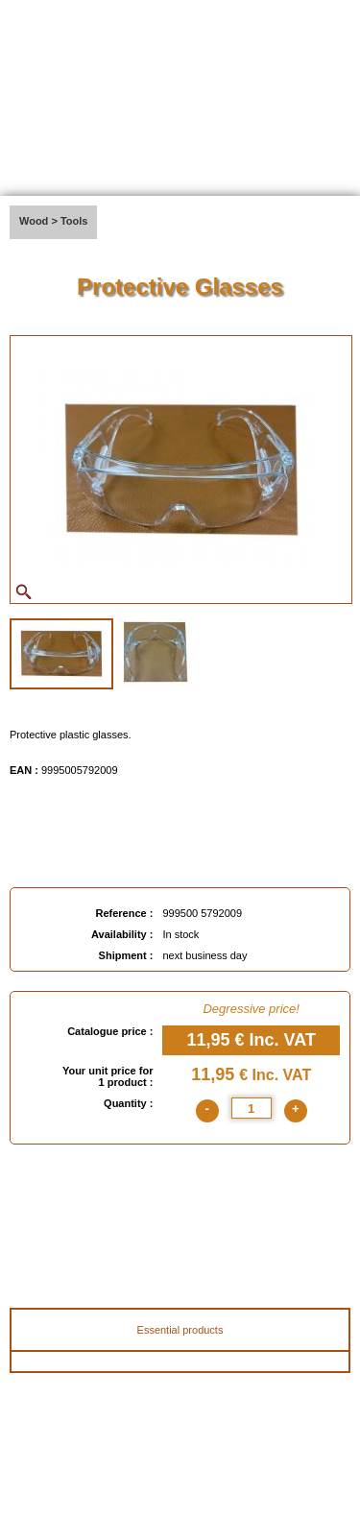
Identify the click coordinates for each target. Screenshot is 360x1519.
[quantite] (251, 1108)
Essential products (180, 1330)
